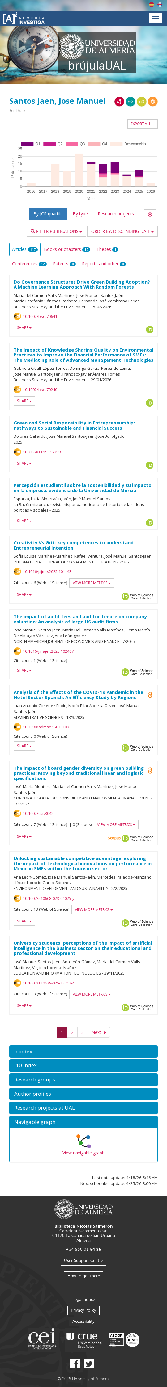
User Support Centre (83, 1260)
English (159, 4)
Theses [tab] (107, 249)
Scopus (114, 838)
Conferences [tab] (29, 264)
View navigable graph (83, 1153)
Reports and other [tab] (104, 264)
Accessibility (83, 1321)
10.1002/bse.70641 (40, 316)
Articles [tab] (25, 249)
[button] (83, 1052)
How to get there (83, 1276)
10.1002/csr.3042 (38, 813)
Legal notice (83, 1299)
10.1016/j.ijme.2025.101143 (47, 571)
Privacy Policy (83, 1310)
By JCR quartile (48, 214)
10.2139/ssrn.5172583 (43, 452)
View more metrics (92, 582)
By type (80, 214)
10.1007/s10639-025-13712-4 (49, 983)
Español (151, 4)
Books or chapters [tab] (67, 249)
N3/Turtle (142, 102)
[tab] (83, 1052)
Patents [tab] (64, 264)
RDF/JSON (153, 102)
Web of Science (141, 596)
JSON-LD (130, 102)
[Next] (99, 1032)
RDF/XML (119, 102)
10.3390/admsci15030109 (46, 727)
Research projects (116, 214)
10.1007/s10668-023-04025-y (49, 898)
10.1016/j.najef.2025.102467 (48, 651)
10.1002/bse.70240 (40, 389)
